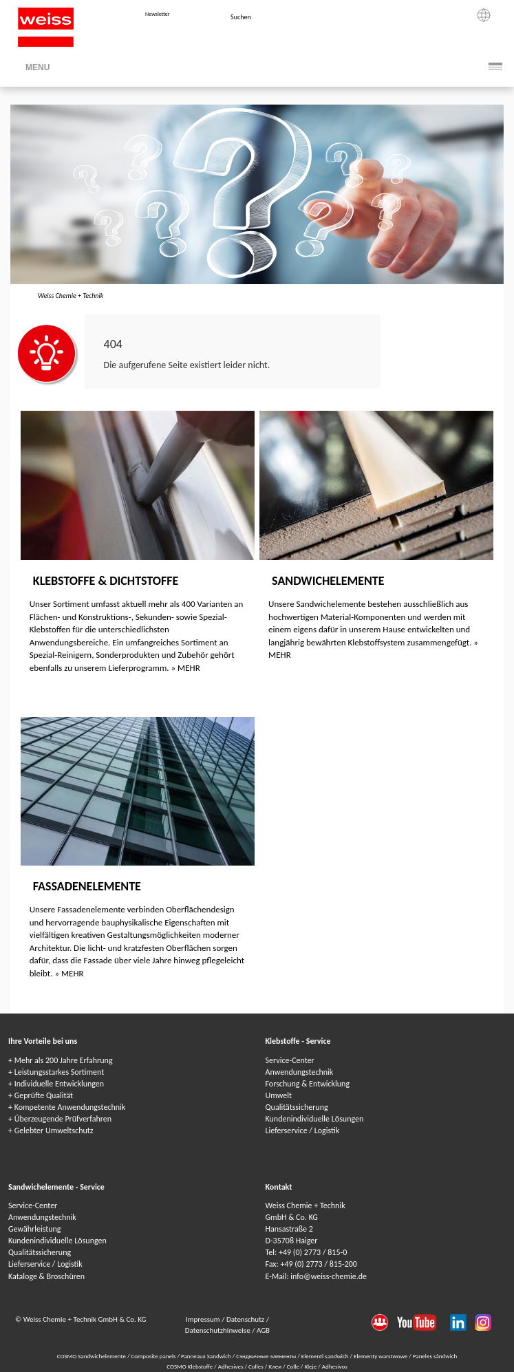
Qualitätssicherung (297, 1107)
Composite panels (154, 1356)
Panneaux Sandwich (207, 1356)
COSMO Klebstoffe (190, 1366)
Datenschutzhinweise (218, 1330)
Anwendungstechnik (300, 1072)
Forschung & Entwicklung (308, 1084)
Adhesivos (334, 1366)
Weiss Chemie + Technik (70, 295)
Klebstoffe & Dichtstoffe (105, 580)
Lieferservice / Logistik (303, 1130)
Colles (256, 1366)
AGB (263, 1330)
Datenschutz (246, 1319)
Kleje (311, 1366)
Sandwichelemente (328, 580)
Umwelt (279, 1095)
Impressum (204, 1319)
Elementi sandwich (325, 1356)
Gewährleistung (34, 1229)
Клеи (275, 1366)
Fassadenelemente (87, 886)
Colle (294, 1366)
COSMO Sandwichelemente (92, 1356)
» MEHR (185, 668)
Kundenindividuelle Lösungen (315, 1119)
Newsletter (157, 13)
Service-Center (290, 1060)
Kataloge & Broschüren (46, 1276)
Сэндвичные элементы (266, 1356)
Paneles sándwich (435, 1356)
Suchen (241, 16)
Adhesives (231, 1366)
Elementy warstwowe (381, 1356)
